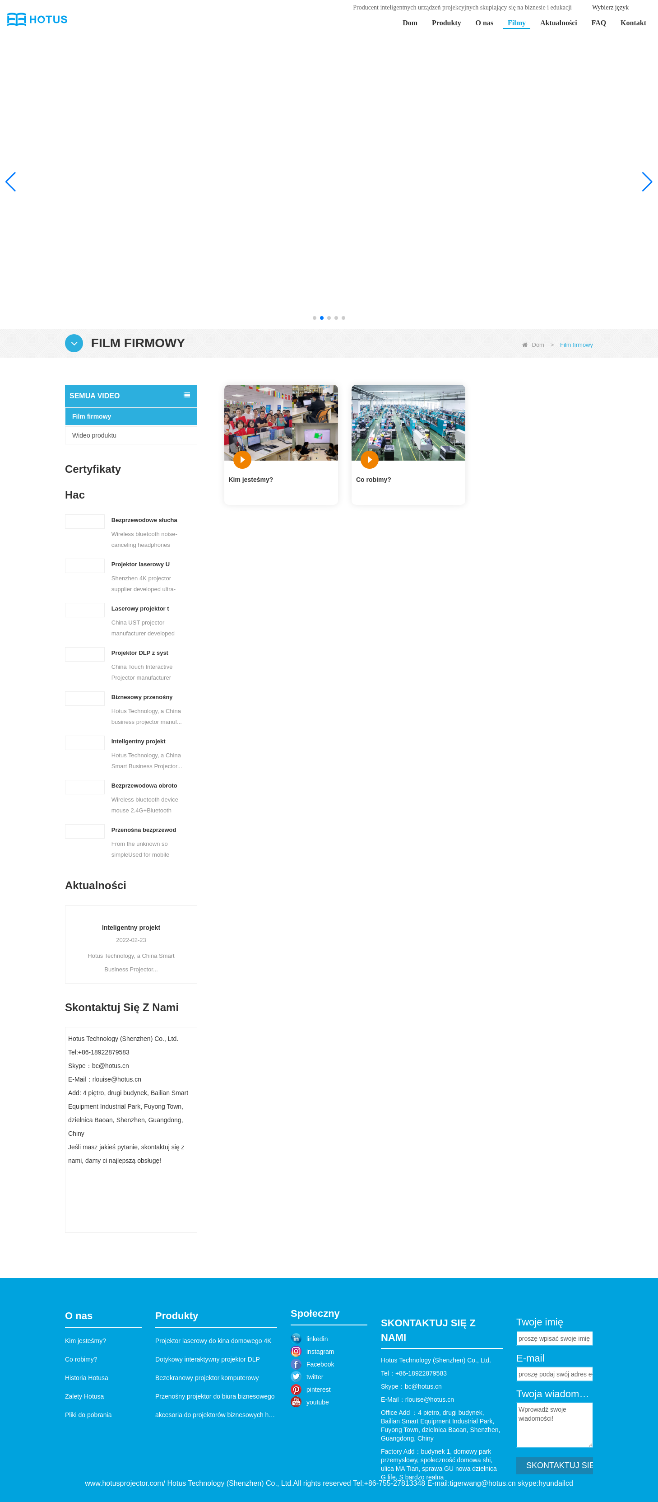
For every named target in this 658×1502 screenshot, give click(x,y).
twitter (314, 1420)
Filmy (517, 23)
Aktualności (558, 23)
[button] (314, 318)
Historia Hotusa (86, 1428)
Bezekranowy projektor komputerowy (207, 1428)
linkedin (317, 1382)
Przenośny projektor (113, 927)
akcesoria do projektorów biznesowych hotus (218, 1465)
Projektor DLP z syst (139, 652)
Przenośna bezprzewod (143, 829)
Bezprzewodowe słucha (144, 520)
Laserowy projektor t (140, 608)
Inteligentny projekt (138, 741)
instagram (320, 1395)
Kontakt (633, 23)
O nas (485, 23)
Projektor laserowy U (140, 564)
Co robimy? (373, 479)
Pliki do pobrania (88, 1465)
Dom (410, 23)
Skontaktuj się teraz (130, 1224)
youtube (317, 1445)
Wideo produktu (94, 435)
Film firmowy (91, 416)
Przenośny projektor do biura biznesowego (215, 1446)
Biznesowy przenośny (142, 697)
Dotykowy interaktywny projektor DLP (207, 1409)
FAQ (599, 23)
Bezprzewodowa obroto (144, 785)
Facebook (320, 1407)
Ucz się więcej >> (569, 242)
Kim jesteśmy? (251, 479)
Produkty (446, 23)
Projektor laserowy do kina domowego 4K (213, 1391)
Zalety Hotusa (84, 1446)
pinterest (318, 1433)
